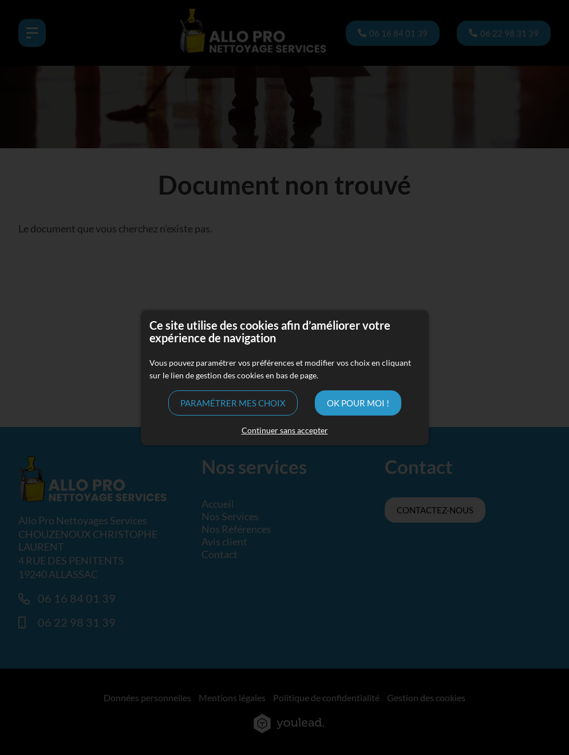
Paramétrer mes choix (233, 403)
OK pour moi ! (358, 403)
